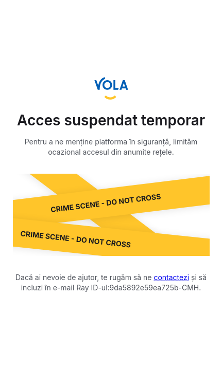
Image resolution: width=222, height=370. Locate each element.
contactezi (171, 277)
